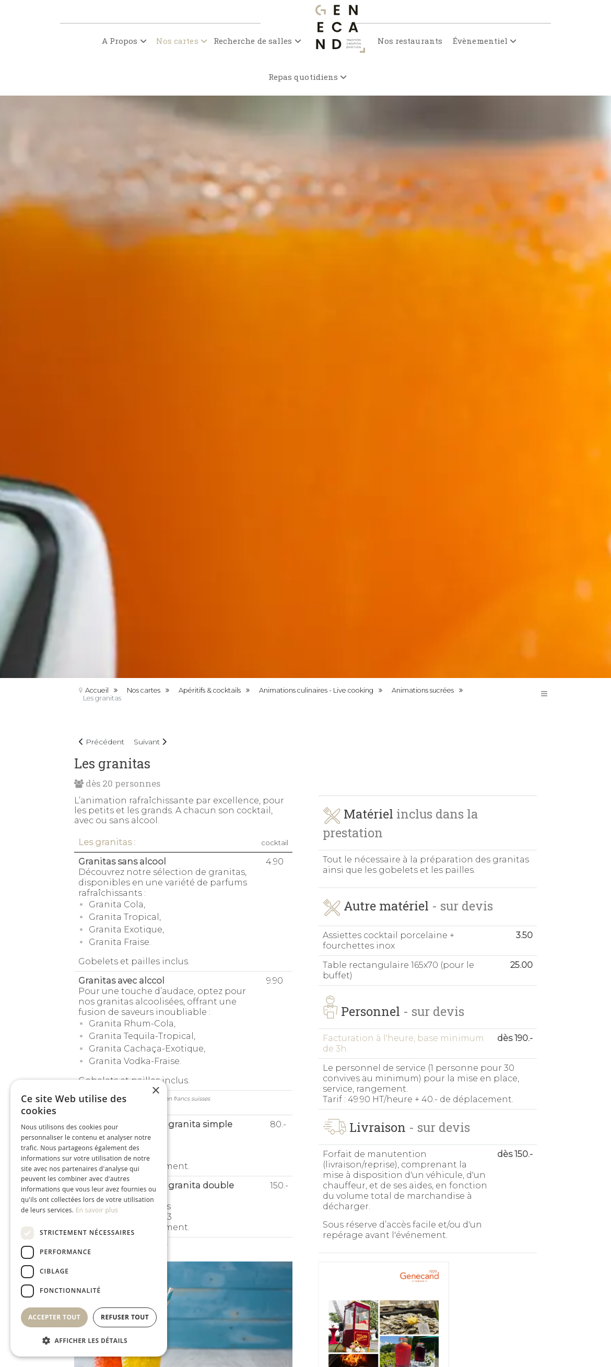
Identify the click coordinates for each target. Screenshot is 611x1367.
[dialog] (88, 1218)
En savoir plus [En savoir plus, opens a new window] (97, 1210)
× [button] (155, 1091)
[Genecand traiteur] (337, 40)
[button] (89, 1340)
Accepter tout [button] (54, 1317)
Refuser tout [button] (125, 1317)
